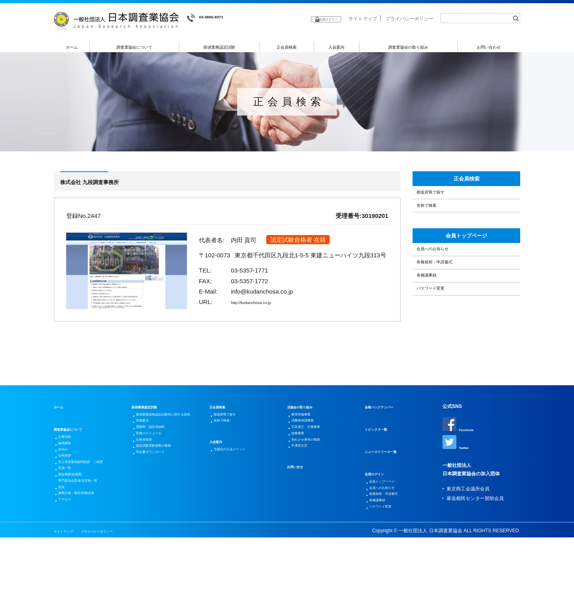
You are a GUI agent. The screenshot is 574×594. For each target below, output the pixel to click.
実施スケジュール (156, 482)
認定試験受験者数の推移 (163, 501)
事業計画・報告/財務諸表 (86, 552)
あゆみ (66, 485)
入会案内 (336, 47)
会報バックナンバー (386, 434)
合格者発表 (149, 491)
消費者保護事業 (309, 453)
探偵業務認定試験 (220, 47)
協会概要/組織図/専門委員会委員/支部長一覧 (88, 528)
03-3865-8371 (211, 18)
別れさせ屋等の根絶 (314, 482)
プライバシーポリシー (409, 19)
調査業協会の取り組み (408, 47)
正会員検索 (287, 47)
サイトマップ (362, 19)
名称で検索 (434, 226)
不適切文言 (304, 491)
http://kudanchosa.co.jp (261, 304)
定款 (64, 542)
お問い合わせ (489, 47)
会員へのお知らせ (443, 285)
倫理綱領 (69, 475)
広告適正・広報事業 (314, 463)
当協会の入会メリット (239, 485)
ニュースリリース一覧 (389, 479)
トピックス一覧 (381, 456)
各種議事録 (434, 326)
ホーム (72, 47)
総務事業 (302, 472)
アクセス (69, 562)
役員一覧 (69, 514)
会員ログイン (379, 501)
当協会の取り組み (306, 434)
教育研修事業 (307, 444)
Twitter (458, 472)
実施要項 (146, 463)
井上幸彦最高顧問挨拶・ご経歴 (92, 504)
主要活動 (69, 466)
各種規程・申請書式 (446, 305)
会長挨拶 (69, 495)
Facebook (461, 452)
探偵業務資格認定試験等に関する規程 (170, 448)
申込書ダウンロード (158, 511)
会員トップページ (466, 264)
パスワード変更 (440, 346)
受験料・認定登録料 (158, 472)
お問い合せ (299, 514)
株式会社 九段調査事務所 (105, 184)
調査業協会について (134, 47)
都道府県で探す (440, 206)
